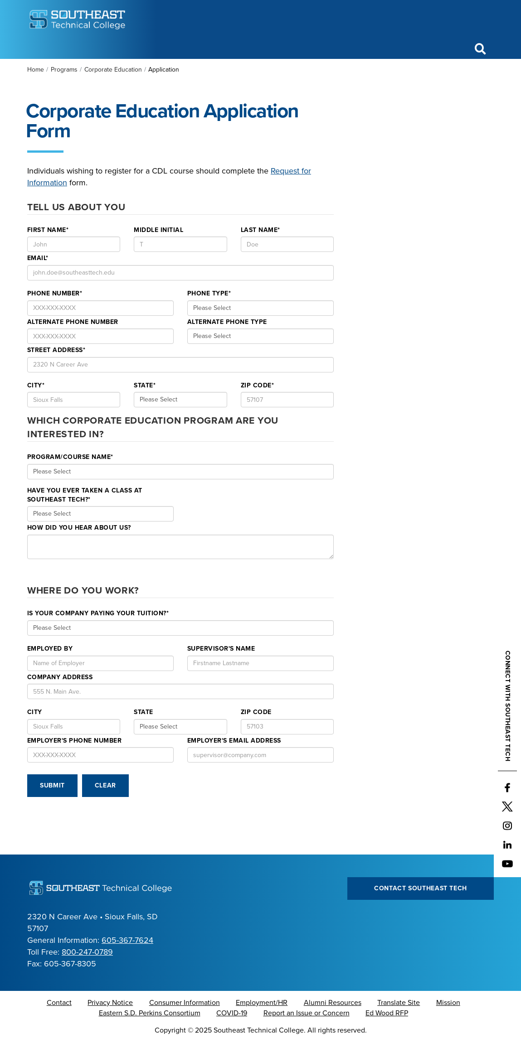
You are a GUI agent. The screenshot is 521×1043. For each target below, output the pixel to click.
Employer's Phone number (74, 740)
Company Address (60, 677)
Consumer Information (184, 1002)
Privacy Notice (110, 1002)
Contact (59, 1002)
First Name (47, 230)
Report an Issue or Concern (306, 1013)
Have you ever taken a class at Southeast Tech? (84, 495)
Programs (64, 69)
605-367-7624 (127, 940)
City (35, 385)
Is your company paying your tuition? (98, 613)
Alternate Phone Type (227, 322)
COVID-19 (231, 1013)
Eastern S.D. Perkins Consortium (149, 1013)
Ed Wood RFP (386, 1013)
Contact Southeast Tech (420, 888)
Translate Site (398, 1002)
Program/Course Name (70, 457)
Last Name (260, 230)
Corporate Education (113, 69)
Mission (448, 1002)
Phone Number (54, 293)
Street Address (56, 350)
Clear (105, 785)
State (145, 385)
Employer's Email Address (234, 740)
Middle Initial (158, 230)
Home (35, 69)
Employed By (50, 648)
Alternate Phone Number (72, 322)
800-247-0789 (87, 952)
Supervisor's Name (221, 648)
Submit (52, 785)
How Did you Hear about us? (79, 527)
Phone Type (209, 293)
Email (38, 258)
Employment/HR (261, 1002)
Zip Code (257, 385)
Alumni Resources (332, 1002)
